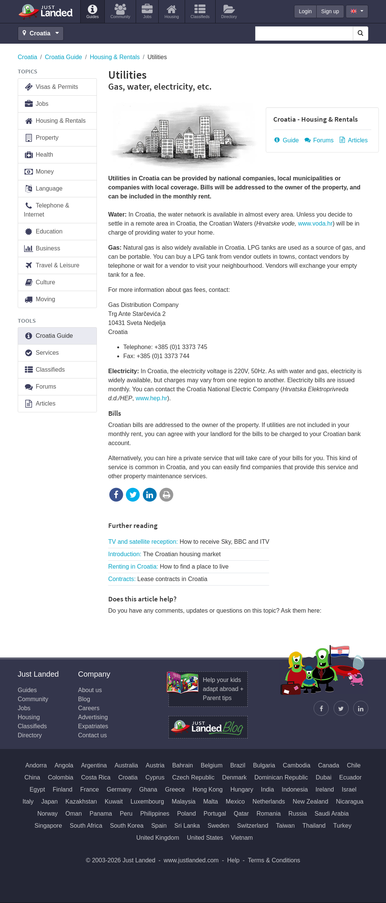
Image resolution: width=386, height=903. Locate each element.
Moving (39, 300)
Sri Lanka (187, 825)
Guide (286, 140)
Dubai (323, 777)
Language (43, 189)
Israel (349, 789)
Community (33, 699)
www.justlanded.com (191, 860)
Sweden (219, 825)
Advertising (93, 717)
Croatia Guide (63, 57)
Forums (318, 140)
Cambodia (296, 765)
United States (205, 837)
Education (43, 232)
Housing (29, 717)
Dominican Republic (281, 777)
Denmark (234, 777)
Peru (126, 813)
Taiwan (285, 825)
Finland (62, 789)
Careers (89, 708)
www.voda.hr (315, 223)
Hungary (241, 789)
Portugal (215, 813)
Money (39, 172)
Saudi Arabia (331, 813)
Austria (155, 765)
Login (305, 11)
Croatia (27, 57)
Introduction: (164, 554)
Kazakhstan (81, 801)
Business (42, 249)
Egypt (37, 789)
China (32, 777)
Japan (49, 801)
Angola (64, 765)
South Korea (127, 825)
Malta (210, 801)
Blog (84, 699)
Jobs (36, 104)
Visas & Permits (51, 87)
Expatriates (93, 726)
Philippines (154, 813)
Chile (353, 765)
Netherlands (269, 801)
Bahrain (182, 765)
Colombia (61, 777)
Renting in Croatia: (168, 566)
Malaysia (184, 801)
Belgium (211, 765)
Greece (175, 789)
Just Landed (46, 12)
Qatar (241, 813)
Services (41, 353)
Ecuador (350, 777)
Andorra (36, 765)
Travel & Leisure (52, 266)
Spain (159, 825)
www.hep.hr (151, 398)
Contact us (92, 735)
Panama (101, 813)
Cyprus (155, 777)
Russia (297, 813)
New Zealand (310, 801)
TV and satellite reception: (188, 541)
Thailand (313, 825)
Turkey (342, 825)
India (267, 789)
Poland (186, 813)
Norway (47, 813)
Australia (126, 765)
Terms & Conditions (274, 860)
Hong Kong (208, 789)
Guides (27, 690)
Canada (328, 765)
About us (90, 690)
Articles (353, 140)
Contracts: (157, 579)
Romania (269, 813)
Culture (39, 283)
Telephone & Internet (46, 210)
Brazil (237, 765)
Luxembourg (147, 801)
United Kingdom (157, 837)
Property (41, 138)
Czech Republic (193, 777)
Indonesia (295, 789)
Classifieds (44, 370)
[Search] (360, 33)
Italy (28, 801)
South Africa (86, 825)
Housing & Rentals (115, 57)
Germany (119, 789)
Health (38, 155)
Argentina (94, 765)
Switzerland (252, 825)
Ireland (325, 789)
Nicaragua (349, 801)
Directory (30, 735)
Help (233, 860)
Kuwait (114, 801)
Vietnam (242, 837)
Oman (74, 813)
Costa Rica (95, 777)
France (89, 789)
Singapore (48, 825)
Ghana (148, 789)
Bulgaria (264, 765)
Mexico (235, 801)
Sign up (330, 11)
